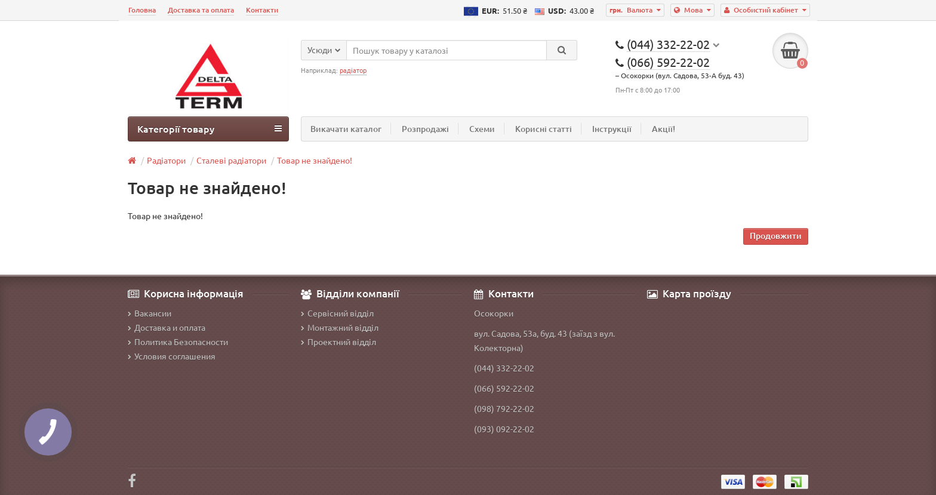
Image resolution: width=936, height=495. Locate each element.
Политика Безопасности (178, 341)
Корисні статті (543, 128)
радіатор (353, 70)
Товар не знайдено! (314, 160)
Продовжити (776, 235)
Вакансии (149, 313)
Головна (142, 10)
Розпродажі (425, 128)
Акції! (663, 128)
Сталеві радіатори (231, 160)
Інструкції (612, 128)
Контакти (262, 10)
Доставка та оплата (201, 10)
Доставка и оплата (166, 327)
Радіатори (166, 160)
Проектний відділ (338, 341)
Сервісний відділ (337, 313)
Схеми (482, 128)
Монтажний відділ (339, 327)
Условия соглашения (171, 356)
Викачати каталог (345, 128)
